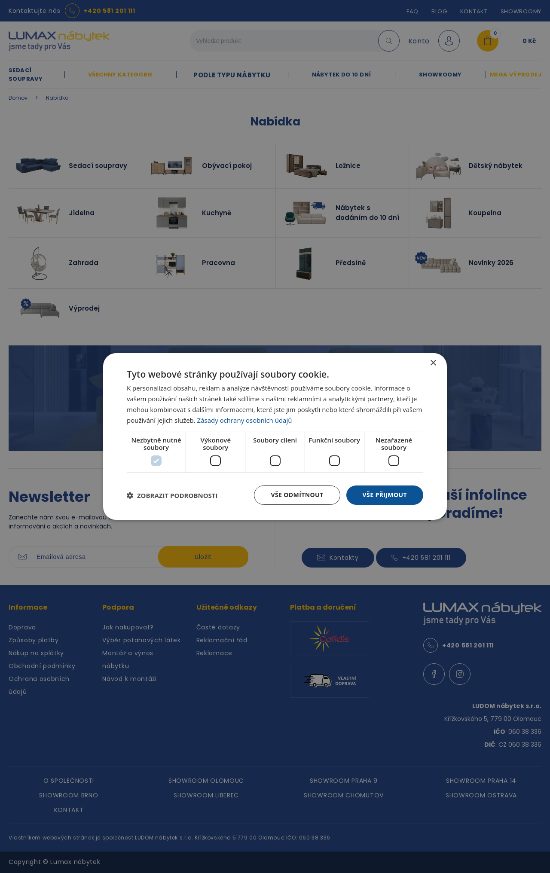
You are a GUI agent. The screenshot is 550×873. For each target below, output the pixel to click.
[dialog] (275, 436)
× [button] (433, 363)
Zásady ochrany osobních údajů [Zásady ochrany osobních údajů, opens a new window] (244, 420)
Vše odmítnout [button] (297, 495)
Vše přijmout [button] (385, 495)
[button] (172, 495)
